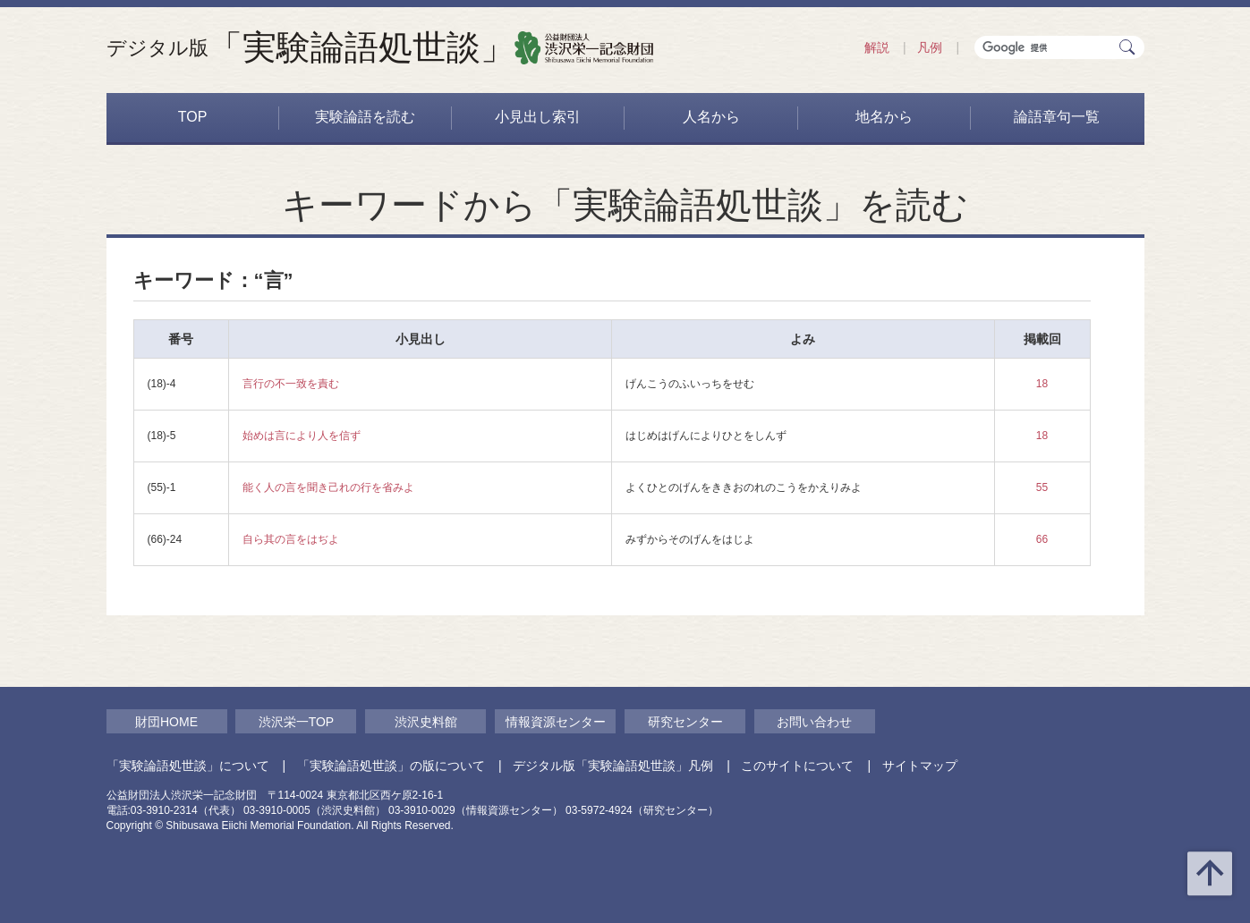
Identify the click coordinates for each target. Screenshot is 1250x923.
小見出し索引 (538, 116)
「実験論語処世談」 (310, 47)
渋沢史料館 (426, 722)
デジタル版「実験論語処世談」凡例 (613, 765)
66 (1042, 539)
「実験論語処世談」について (187, 765)
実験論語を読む (365, 116)
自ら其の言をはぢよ (290, 539)
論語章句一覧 (1057, 116)
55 (1042, 487)
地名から (884, 116)
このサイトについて (797, 765)
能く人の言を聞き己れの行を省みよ (328, 487)
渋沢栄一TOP (297, 722)
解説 (876, 47)
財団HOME (166, 722)
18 (1042, 383)
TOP (193, 116)
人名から (711, 116)
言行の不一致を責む (290, 383)
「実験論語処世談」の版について (391, 765)
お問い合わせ (814, 722)
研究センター (685, 722)
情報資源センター (556, 722)
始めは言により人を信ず (301, 435)
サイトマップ (919, 765)
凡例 (929, 47)
